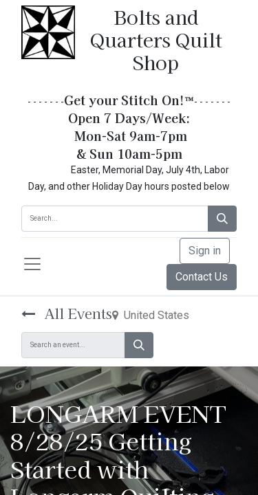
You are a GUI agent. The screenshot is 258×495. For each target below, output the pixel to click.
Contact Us (201, 276)
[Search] (222, 219)
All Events (66, 313)
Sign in (205, 250)
